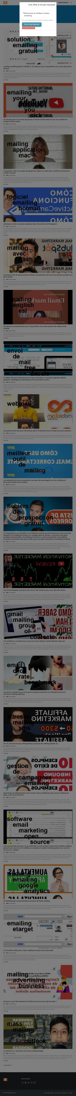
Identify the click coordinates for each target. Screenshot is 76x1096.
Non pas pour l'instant (28, 27)
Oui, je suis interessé (31, 24)
